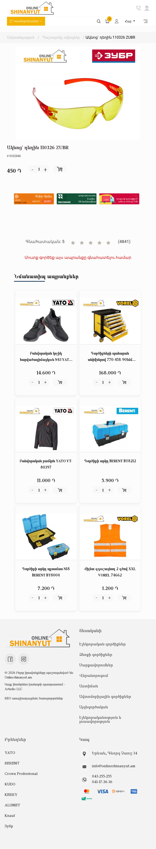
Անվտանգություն (20, 37)
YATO (10, 752)
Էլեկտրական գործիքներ (102, 644)
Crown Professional (21, 773)
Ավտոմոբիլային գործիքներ (105, 696)
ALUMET (12, 805)
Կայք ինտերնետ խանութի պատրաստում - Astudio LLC (35, 686)
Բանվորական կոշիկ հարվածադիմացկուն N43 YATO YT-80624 (46, 357)
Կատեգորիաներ (26, 21)
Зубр (9, 826)
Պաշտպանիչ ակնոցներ (61, 37)
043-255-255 (102, 776)
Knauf (10, 815)
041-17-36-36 (102, 782)
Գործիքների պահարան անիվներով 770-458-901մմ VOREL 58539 (110, 357)
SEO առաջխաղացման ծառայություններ (34, 698)
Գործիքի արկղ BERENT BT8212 (110, 461)
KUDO (10, 784)
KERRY (11, 794)
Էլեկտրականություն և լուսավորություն (100, 719)
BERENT (12, 763)
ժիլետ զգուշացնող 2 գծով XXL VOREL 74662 (110, 571)
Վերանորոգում (93, 675)
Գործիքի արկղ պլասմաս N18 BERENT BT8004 (46, 571)
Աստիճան (88, 685)
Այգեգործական (93, 706)
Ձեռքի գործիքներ (95, 654)
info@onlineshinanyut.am (113, 766)
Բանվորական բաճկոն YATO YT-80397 (46, 464)
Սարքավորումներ (96, 665)
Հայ (128, 21)
